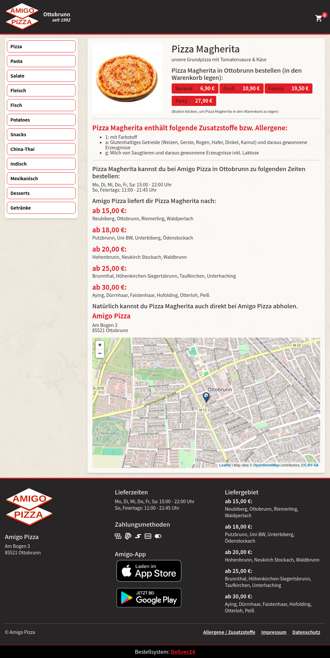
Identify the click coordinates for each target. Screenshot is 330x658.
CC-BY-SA (310, 465)
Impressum (273, 632)
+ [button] (100, 345)
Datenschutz (306, 632)
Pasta (16, 61)
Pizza (16, 46)
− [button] (100, 354)
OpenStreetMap (266, 465)
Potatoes (20, 119)
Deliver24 (183, 651)
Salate (17, 75)
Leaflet (225, 465)
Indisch (18, 163)
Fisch (16, 105)
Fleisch (18, 90)
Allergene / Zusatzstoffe (229, 632)
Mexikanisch (24, 178)
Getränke (20, 207)
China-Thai (22, 149)
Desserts (20, 193)
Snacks (18, 134)
